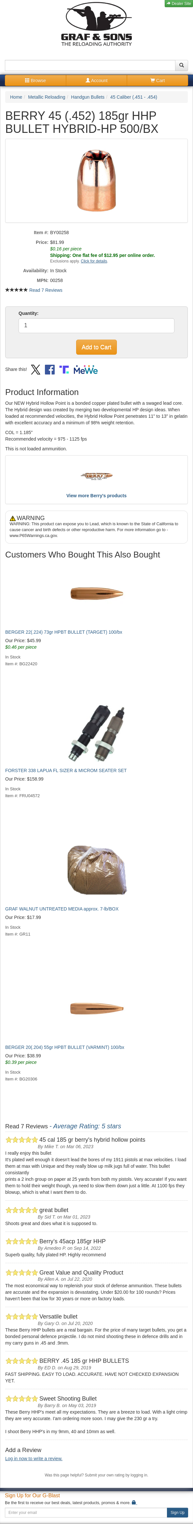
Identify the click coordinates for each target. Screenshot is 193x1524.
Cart (157, 80)
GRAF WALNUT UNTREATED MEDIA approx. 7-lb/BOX (61, 908)
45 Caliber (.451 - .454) (133, 97)
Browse (35, 80)
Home (16, 97)
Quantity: (28, 313)
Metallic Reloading (46, 97)
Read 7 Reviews (45, 290)
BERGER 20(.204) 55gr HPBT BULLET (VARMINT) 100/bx (64, 1047)
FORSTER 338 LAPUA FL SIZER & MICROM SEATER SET (66, 770)
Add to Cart (96, 347)
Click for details (94, 261)
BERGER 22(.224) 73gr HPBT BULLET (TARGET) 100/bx (63, 632)
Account (97, 80)
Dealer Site (179, 3)
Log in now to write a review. (33, 1458)
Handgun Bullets (87, 97)
